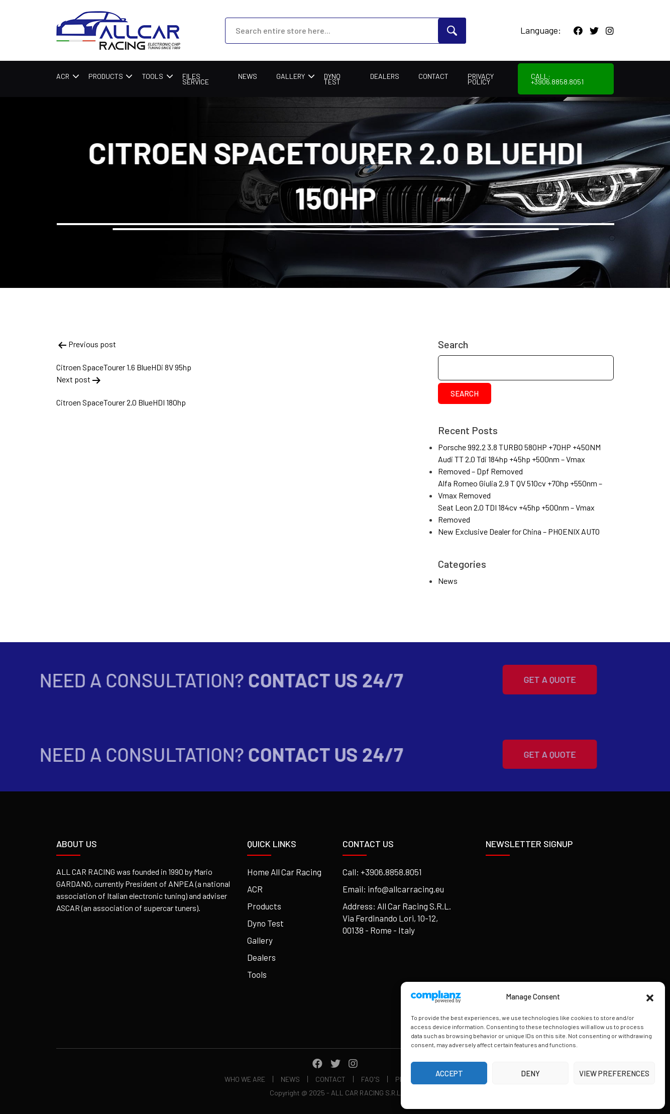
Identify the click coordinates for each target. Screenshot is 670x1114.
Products (105, 76)
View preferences (614, 1073)
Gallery (290, 76)
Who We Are (245, 1079)
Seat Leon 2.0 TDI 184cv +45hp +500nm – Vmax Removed (516, 513)
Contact (433, 76)
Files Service (195, 79)
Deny (530, 1073)
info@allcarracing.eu (406, 889)
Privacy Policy (481, 79)
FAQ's (370, 1079)
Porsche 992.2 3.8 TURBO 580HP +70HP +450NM (519, 447)
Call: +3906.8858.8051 (557, 79)
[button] (650, 996)
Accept (449, 1073)
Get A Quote (534, 679)
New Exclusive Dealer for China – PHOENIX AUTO (519, 531)
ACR (62, 76)
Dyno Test (332, 79)
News (247, 76)
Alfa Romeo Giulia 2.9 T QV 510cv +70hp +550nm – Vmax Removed (520, 489)
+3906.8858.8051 (391, 872)
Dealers (384, 76)
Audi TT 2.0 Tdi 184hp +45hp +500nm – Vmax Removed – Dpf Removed (511, 465)
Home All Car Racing (284, 872)
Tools (152, 76)
